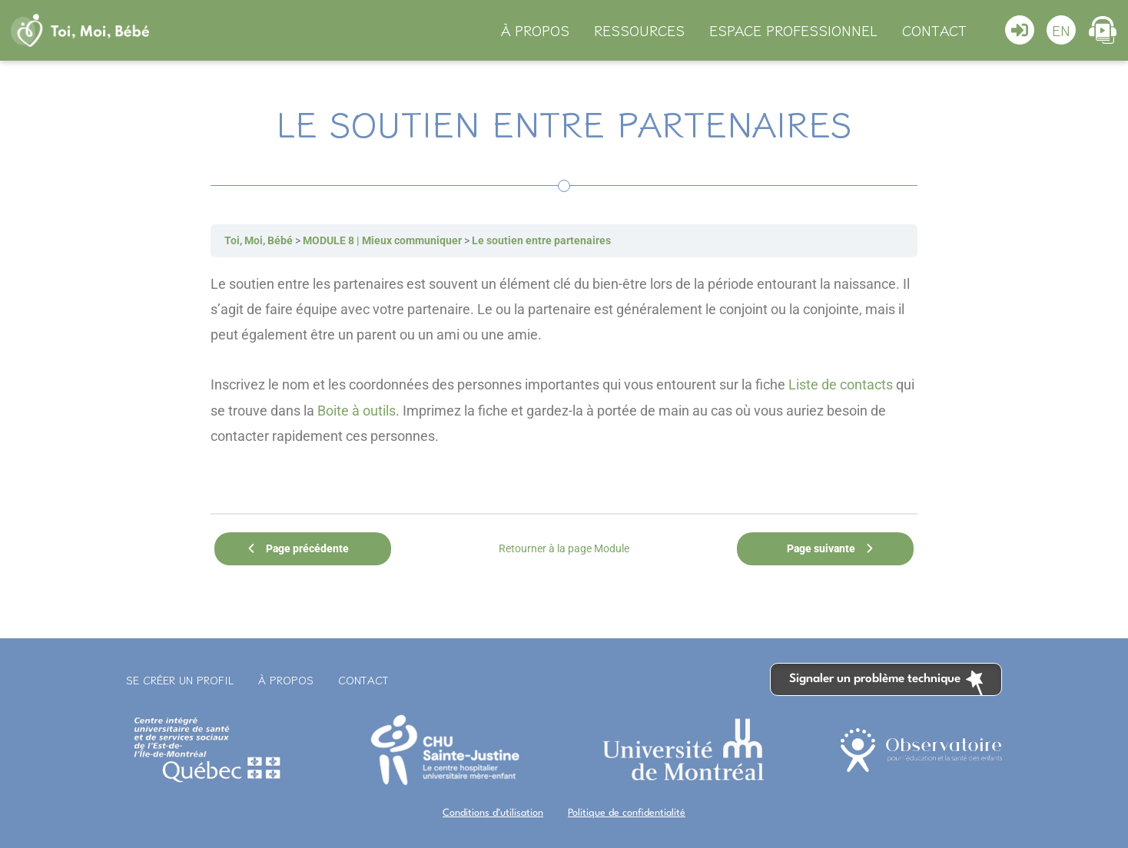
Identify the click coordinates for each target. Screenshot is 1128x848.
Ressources (639, 30)
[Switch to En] (1061, 30)
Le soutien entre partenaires (541, 240)
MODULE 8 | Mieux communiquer (382, 240)
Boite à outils (356, 410)
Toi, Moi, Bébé (258, 240)
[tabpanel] (564, 385)
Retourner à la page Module (564, 548)
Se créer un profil (180, 679)
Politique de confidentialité (626, 813)
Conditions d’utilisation (493, 813)
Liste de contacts (840, 384)
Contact (934, 30)
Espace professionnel (793, 30)
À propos (535, 30)
